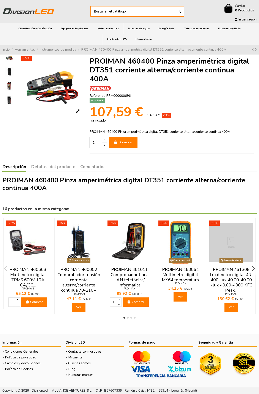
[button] (124, 318)
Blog (71, 369)
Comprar (123, 142)
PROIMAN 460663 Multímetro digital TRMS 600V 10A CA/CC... (27, 277)
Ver (78, 307)
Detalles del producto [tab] (53, 167)
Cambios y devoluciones (23, 363)
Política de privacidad (20, 357)
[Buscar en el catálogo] (179, 11)
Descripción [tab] (14, 167)
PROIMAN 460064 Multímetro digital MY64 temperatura (180, 275)
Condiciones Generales (21, 351)
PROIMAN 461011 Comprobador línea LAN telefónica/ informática (129, 277)
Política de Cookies (19, 369)
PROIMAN (28, 288)
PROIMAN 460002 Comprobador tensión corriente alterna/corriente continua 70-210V (78, 280)
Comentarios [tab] (93, 167)
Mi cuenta (75, 357)
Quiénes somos (79, 363)
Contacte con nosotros (84, 351)
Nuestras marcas (80, 375)
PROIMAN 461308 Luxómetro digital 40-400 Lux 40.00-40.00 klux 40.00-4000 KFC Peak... (231, 280)
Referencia (97, 96)
